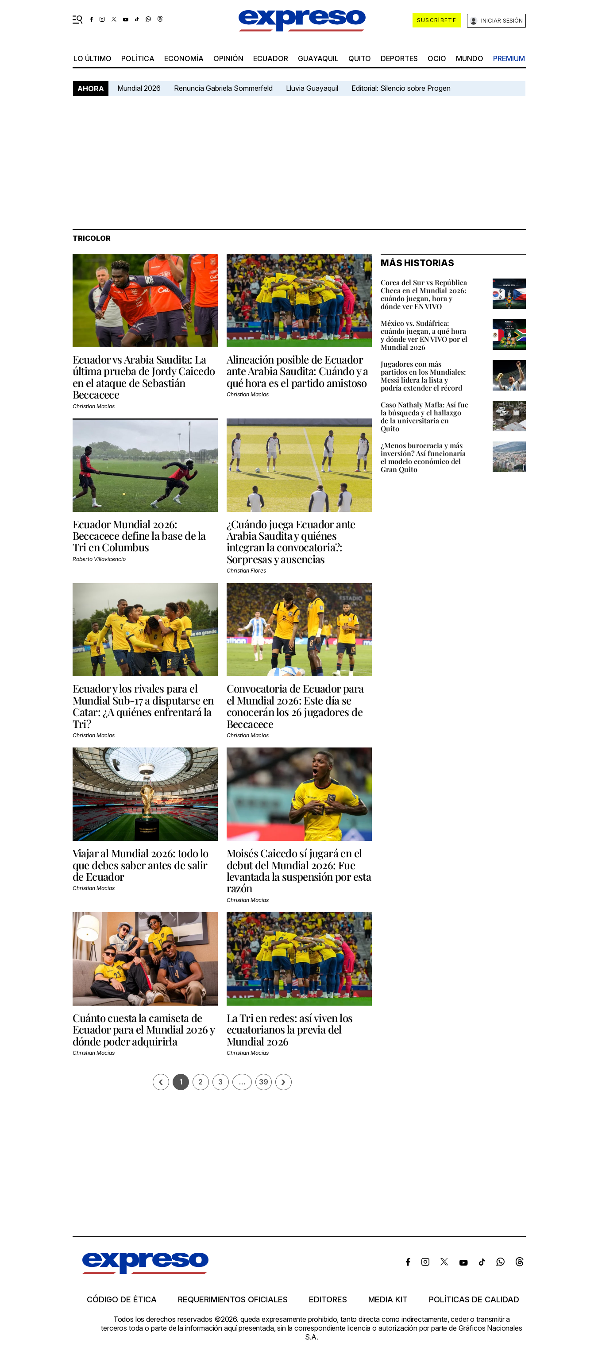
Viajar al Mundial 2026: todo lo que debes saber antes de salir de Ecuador (140, 864)
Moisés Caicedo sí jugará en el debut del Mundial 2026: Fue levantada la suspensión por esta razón (299, 870)
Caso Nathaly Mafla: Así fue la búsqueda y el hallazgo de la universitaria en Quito (424, 416)
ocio (437, 58)
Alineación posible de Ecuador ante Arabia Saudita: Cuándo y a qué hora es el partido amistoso (297, 371)
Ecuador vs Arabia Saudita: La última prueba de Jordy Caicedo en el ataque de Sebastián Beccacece (144, 376)
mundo (469, 58)
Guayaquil (318, 58)
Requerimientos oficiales (233, 1300)
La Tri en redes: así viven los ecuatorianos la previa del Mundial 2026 (290, 1029)
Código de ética (122, 1300)
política (137, 58)
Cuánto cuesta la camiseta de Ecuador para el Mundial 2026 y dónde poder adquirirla (144, 1029)
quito (359, 58)
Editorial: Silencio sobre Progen (401, 88)
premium (509, 58)
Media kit (388, 1300)
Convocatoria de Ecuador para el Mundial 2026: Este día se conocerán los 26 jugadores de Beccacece (295, 705)
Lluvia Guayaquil (312, 88)
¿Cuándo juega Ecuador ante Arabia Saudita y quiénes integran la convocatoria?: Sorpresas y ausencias (291, 541)
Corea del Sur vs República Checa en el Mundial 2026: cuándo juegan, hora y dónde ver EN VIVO (424, 294)
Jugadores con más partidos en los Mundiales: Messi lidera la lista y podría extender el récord (423, 375)
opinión (228, 58)
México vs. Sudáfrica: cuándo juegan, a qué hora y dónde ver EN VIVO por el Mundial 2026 (424, 335)
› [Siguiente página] (283, 1082)
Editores (328, 1300)
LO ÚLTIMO (92, 58)
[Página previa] (161, 1082)
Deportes (399, 58)
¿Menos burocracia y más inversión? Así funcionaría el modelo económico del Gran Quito (423, 457)
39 (263, 1081)
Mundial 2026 (139, 88)
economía (184, 58)
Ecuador (270, 58)
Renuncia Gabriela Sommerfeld (223, 88)
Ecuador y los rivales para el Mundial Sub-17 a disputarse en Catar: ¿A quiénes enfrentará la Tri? (143, 705)
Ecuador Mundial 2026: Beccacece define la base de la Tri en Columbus (139, 535)
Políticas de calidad (474, 1300)
